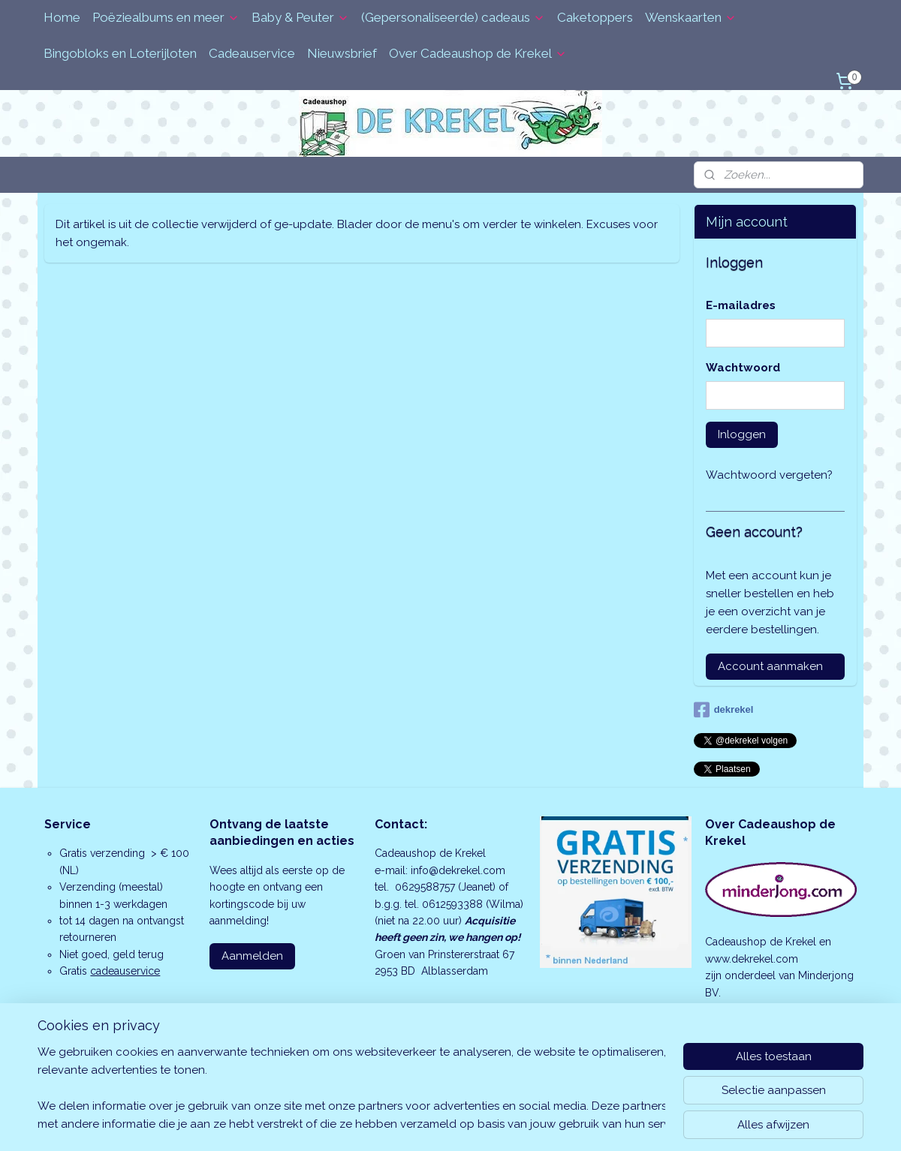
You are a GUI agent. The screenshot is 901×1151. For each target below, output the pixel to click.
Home (62, 17)
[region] (351, 1088)
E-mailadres (741, 305)
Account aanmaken (770, 666)
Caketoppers (595, 17)
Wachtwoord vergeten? (769, 475)
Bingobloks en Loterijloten (120, 53)
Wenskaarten (691, 17)
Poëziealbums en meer (166, 17)
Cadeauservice (252, 53)
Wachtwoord (743, 367)
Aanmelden (252, 956)
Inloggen (742, 434)
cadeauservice (125, 971)
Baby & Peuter (300, 17)
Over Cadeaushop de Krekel (478, 53)
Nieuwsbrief (342, 53)
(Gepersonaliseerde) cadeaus (453, 17)
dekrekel (724, 710)
